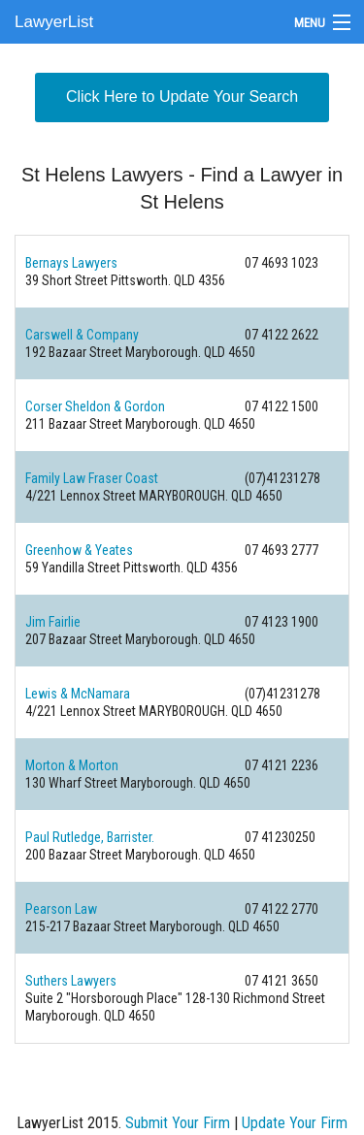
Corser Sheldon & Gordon (95, 406)
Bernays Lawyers (71, 263)
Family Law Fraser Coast (91, 478)
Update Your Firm (294, 1123)
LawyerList (54, 22)
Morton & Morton (71, 765)
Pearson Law (61, 909)
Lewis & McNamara (77, 693)
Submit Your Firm (177, 1123)
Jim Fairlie (53, 622)
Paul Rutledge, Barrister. (89, 837)
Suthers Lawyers (70, 981)
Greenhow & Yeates (79, 550)
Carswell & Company (82, 334)
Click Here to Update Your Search (182, 96)
